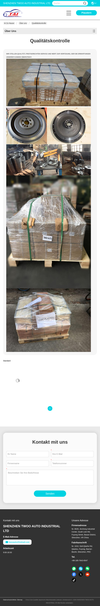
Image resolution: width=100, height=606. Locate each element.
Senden (50, 493)
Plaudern (86, 12)
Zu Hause (9, 23)
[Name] (84, 3)
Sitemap (19, 600)
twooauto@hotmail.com (17, 542)
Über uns (23, 23)
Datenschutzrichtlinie (9, 600)
